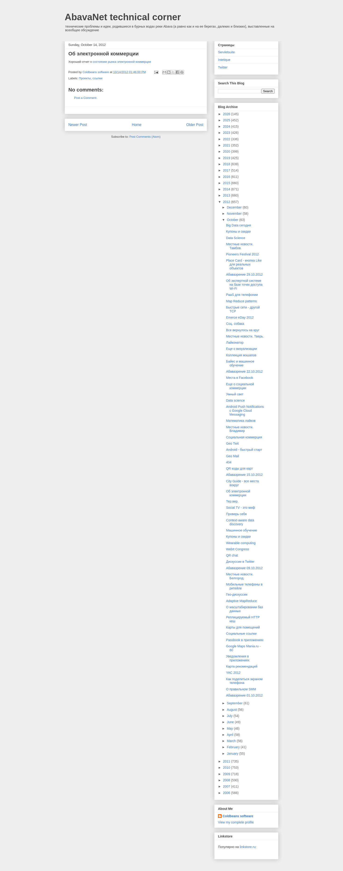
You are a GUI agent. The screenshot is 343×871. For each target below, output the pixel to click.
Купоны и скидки (238, 231)
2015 (227, 183)
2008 (227, 780)
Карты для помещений (243, 627)
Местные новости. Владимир (239, 429)
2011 (227, 761)
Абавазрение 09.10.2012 (244, 568)
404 (228, 462)
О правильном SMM (241, 689)
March (232, 741)
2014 (227, 189)
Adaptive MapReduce (241, 601)
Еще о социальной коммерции (240, 386)
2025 (227, 120)
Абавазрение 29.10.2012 (244, 274)
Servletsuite (226, 52)
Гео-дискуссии (236, 594)
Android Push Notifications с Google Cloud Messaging (245, 410)
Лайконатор (235, 342)
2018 (227, 164)
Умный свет (234, 394)
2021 (227, 145)
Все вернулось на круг (242, 330)
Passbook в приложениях (245, 640)
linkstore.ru (247, 847)
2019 (227, 158)
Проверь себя (236, 514)
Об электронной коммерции (238, 493)
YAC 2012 (233, 672)
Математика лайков (241, 421)
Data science (235, 400)
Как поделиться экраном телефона (244, 681)
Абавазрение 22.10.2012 (244, 371)
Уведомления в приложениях (237, 658)
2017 (227, 170)
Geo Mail (232, 456)
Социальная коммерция (244, 437)
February (234, 747)
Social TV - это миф (240, 507)
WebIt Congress (237, 549)
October (233, 220)
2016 (227, 177)
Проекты (85, 78)
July (230, 716)
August (232, 709)
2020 (227, 151)
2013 (227, 195)
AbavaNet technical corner (123, 17)
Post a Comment (85, 98)
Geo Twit (232, 443)
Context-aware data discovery (240, 522)
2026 (227, 114)
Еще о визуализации (241, 349)
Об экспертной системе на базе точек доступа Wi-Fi (244, 284)
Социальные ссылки (241, 633)
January (233, 753)
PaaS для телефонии (242, 295)
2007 (227, 786)
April (230, 735)
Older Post (194, 125)
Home (137, 125)
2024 (227, 126)
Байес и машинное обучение (240, 363)
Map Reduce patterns (241, 301)
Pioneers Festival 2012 (242, 254)
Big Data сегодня (238, 225)
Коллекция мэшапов (241, 355)
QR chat (232, 555)
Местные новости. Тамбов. (239, 246)
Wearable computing (241, 543)
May (230, 728)
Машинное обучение (241, 530)
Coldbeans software (238, 816)
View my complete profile (236, 822)
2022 (227, 139)
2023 (227, 132)
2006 (227, 793)
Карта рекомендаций (241, 666)
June (231, 722)
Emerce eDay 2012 (240, 317)
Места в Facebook (239, 378)
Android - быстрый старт (244, 449)
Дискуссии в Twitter (240, 561)
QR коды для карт (239, 468)
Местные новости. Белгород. (239, 576)
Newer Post (77, 125)
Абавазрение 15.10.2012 (244, 475)
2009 (227, 774)
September (235, 703)
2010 (227, 767)
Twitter (222, 67)
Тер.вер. (232, 501)
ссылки (97, 78)
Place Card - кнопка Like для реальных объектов (244, 264)
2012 (227, 202)
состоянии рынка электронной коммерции (122, 61)
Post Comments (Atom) (144, 136)
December (234, 207)
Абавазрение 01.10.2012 (244, 695)
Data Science (235, 238)
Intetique (224, 60)
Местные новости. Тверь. (245, 336)
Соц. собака (235, 324)
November (234, 213)
